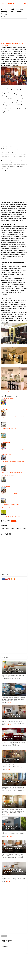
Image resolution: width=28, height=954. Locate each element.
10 (4, 866)
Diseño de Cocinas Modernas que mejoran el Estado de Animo (13, 848)
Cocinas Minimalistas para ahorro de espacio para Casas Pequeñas (13, 871)
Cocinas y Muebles (6, 392)
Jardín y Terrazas (5, 431)
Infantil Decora (5, 409)
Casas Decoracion (6, 442)
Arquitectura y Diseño (6, 497)
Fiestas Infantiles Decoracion (8, 398)
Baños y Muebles (5, 421)
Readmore (8, 679)
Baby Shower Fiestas (6, 486)
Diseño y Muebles (6, 465)
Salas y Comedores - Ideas (8, 475)
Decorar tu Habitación (6, 454)
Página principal (5, 946)
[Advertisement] (13, 30)
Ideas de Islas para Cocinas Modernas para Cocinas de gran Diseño (14, 692)
